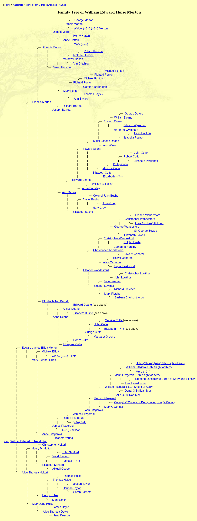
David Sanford (60, 456)
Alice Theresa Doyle (55, 511)
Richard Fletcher (124, 289)
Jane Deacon (61, 515)
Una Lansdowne (135, 383)
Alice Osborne (112, 262)
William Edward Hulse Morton (28, 441)
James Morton (62, 31)
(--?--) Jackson (71, 430)
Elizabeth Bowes (134, 235)
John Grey (108, 203)
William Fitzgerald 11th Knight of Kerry (129, 386)
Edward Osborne (134, 254)
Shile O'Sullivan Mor (127, 395)
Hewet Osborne (122, 257)
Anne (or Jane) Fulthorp (149, 223)
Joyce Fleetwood (124, 266)
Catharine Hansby (125, 246)
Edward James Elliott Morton (40, 347)
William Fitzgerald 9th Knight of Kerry (149, 367)
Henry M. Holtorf (42, 448)
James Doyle (61, 507)
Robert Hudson (93, 51)
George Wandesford (126, 226)
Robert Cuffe (131, 156)
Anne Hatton (71, 40)
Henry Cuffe (80, 339)
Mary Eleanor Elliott (44, 359)
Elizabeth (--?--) (113, 176)
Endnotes (52, 5)
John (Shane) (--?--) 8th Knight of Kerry (160, 363)
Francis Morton (73, 23)
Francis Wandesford (147, 215)
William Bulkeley (102, 183)
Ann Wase (109, 145)
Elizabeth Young (63, 437)
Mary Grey (99, 207)
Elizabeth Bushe (83, 211)
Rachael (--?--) (71, 460)
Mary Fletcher (112, 293)
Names (62, 5)
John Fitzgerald (93, 410)
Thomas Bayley (93, 94)
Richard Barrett (72, 105)
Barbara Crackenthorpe (129, 297)
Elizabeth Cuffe (102, 172)
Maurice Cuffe (111, 168)
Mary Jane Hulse (42, 503)
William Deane (123, 117)
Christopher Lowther (137, 273)
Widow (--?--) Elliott (64, 356)
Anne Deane (60, 316)
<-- (6, 441)
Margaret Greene (104, 336)
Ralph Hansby (132, 242)
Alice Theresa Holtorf (35, 472)
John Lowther (122, 277)
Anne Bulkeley (91, 188)
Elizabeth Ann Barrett (55, 301)
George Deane (134, 113)
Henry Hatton (81, 35)
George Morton (83, 20)
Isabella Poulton (134, 137)
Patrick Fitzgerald (105, 398)
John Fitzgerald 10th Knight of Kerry (137, 375)
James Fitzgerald (84, 413)
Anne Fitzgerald (52, 434)
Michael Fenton (114, 70)
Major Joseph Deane (106, 140)
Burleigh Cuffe (93, 332)
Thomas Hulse (72, 475)
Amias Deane (71, 308)
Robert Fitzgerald (73, 417)
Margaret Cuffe (72, 344)
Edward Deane (113, 121)
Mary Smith (59, 499)
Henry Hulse (50, 495)
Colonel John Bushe (105, 195)
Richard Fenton (103, 74)
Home (7, 5)
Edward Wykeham (134, 125)
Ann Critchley (81, 63)
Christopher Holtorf (54, 444)
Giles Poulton (142, 133)
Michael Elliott (50, 351)
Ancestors (18, 5)
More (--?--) (143, 371)
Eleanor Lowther (104, 285)
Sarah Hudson (62, 67)
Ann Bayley (81, 98)
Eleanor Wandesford (96, 270)
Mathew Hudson (83, 55)
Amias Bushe (91, 199)
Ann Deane (69, 192)
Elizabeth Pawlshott (145, 160)
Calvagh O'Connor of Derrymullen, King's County (144, 402)
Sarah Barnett (82, 491)
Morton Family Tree (35, 5)
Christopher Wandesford (140, 218)
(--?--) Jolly (79, 422)
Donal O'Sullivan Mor (138, 390)
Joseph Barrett (61, 109)
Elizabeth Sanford (53, 464)
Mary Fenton (71, 90)
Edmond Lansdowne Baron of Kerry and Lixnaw (165, 378)
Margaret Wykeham (126, 129)
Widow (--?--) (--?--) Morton (91, 28)
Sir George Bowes (145, 230)
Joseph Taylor (81, 483)
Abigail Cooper (61, 468)
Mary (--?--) (81, 44)
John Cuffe (141, 152)
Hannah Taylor (72, 488)
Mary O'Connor (113, 406)
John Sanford (70, 452)
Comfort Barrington (95, 86)
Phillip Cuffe (120, 164)
